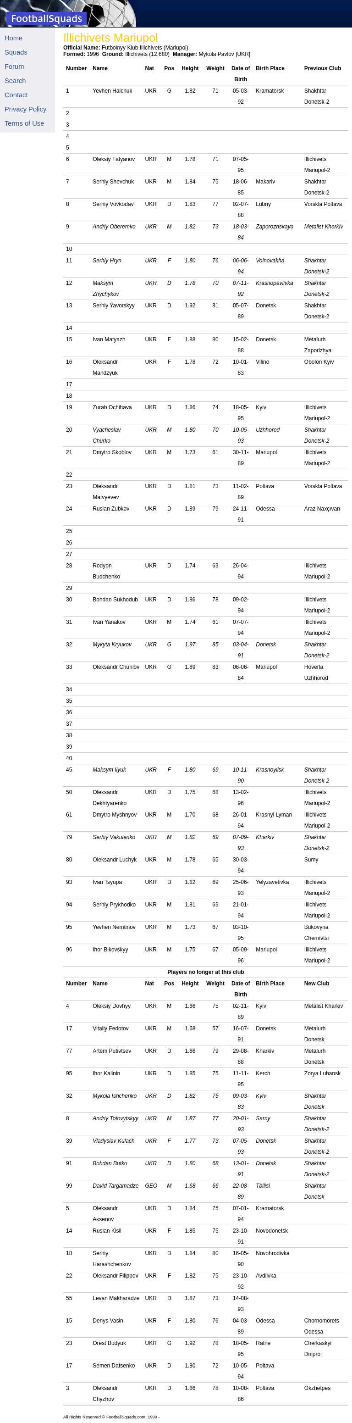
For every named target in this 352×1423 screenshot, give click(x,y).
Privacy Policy (25, 109)
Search (15, 80)
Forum (14, 66)
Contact (16, 95)
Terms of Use (24, 123)
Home (13, 38)
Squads (16, 52)
